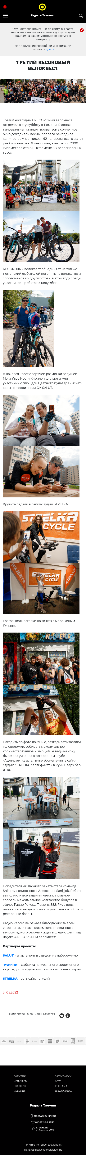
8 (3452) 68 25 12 (45, 1122)
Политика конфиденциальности (43, 1144)
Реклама (61, 1086)
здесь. (50, 49)
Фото (58, 1081)
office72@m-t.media (45, 1115)
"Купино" (10, 965)
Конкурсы (20, 1081)
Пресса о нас (63, 1090)
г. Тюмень (45, 1129)
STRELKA (10, 978)
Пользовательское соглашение (43, 1149)
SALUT (8, 955)
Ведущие (20, 1086)
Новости (19, 1090)
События (20, 1076)
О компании (63, 1076)
